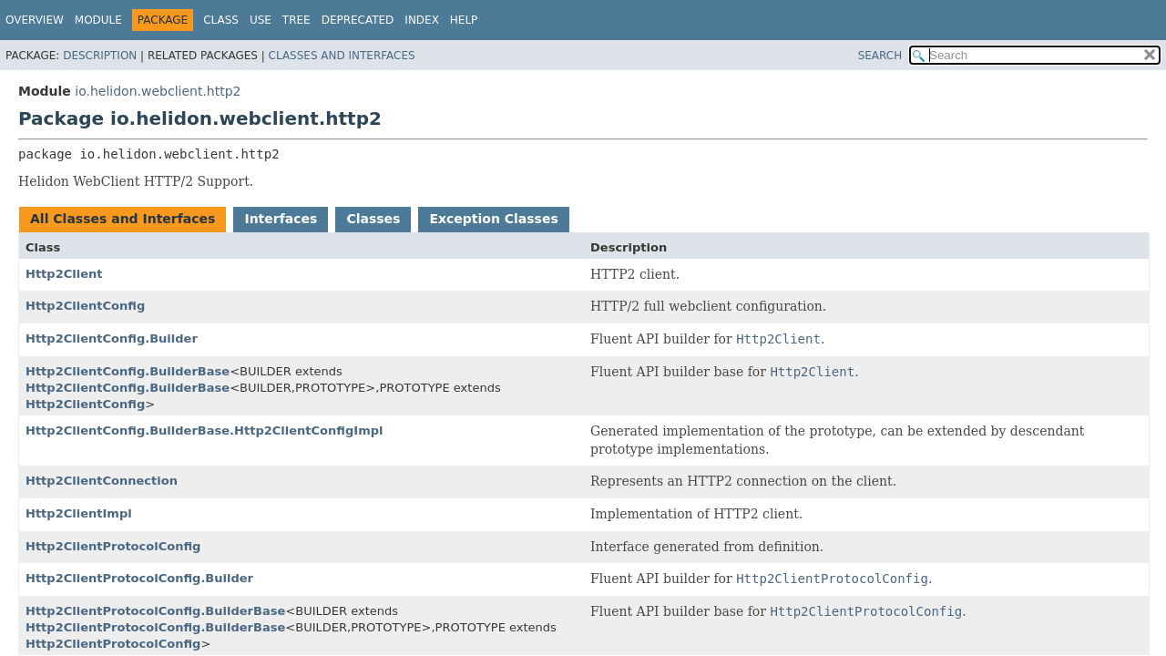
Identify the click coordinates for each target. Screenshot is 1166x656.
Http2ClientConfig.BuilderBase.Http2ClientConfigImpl (204, 430)
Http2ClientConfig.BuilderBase (128, 371)
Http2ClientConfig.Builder (112, 338)
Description (100, 55)
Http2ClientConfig (85, 306)
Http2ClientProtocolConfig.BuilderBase (155, 611)
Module (98, 20)
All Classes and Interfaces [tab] (122, 218)
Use (260, 20)
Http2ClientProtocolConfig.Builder (139, 578)
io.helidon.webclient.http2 (157, 91)
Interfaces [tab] (280, 218)
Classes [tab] (373, 218)
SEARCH (880, 55)
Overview (34, 20)
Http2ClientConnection (102, 480)
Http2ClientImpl (79, 513)
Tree (296, 20)
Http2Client (64, 274)
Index (421, 20)
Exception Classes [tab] (493, 218)
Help (464, 20)
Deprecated (358, 20)
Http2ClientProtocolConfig (113, 546)
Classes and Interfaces (342, 55)
